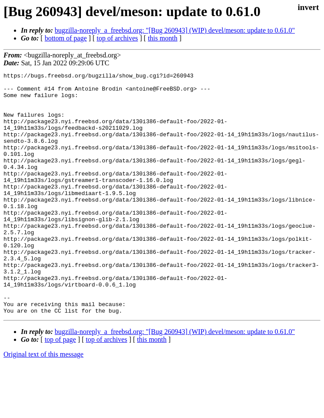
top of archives (117, 38)
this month (162, 38)
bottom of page (66, 38)
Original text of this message (43, 402)
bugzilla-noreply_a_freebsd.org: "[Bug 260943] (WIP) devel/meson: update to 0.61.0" (175, 30)
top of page (60, 387)
